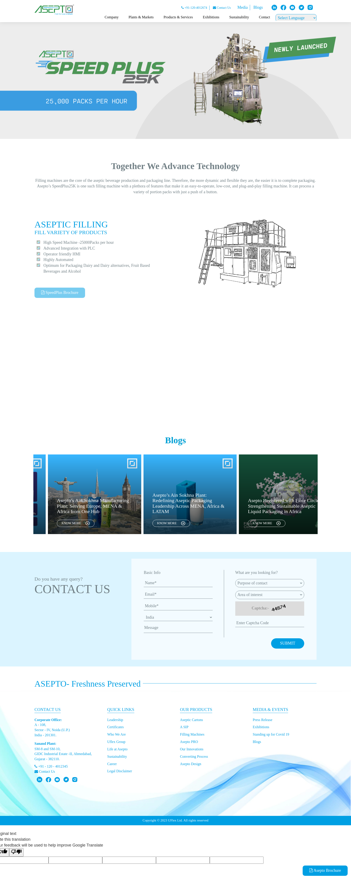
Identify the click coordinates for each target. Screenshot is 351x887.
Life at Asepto (117, 749)
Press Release (262, 720)
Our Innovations (191, 749)
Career (112, 764)
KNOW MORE (85, 523)
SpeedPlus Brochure (59, 292)
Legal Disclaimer (119, 771)
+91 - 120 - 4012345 (51, 766)
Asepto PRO (189, 742)
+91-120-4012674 (194, 7)
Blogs (258, 7)
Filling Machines (192, 734)
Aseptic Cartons (191, 720)
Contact (264, 17)
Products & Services (178, 17)
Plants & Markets (141, 17)
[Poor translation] (16, 852)
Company (112, 17)
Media (242, 7)
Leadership (115, 720)
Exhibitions (211, 17)
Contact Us (222, 7)
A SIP (184, 727)
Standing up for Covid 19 (271, 734)
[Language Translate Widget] (296, 18)
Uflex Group (116, 742)
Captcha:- (260, 608)
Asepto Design (190, 764)
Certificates (115, 727)
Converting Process (194, 756)
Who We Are (116, 734)
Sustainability (239, 17)
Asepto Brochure (325, 870)
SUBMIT (287, 643)
